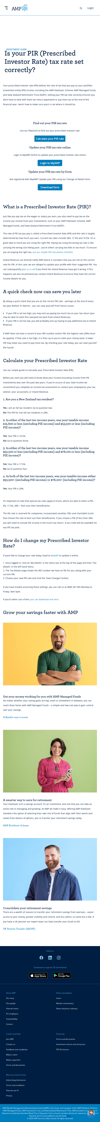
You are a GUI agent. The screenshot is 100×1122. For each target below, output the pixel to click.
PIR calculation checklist (60, 252)
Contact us (10, 1044)
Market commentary (65, 1003)
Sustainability (11, 1019)
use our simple (40, 252)
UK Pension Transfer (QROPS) (19, 928)
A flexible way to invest (15, 717)
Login (90, 8)
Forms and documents (15, 1065)
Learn (58, 998)
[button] (91, 1114)
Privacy (9, 1095)
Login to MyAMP (50, 163)
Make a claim (11, 1054)
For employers (12, 1013)
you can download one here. (44, 599)
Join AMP (10, 1039)
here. (69, 1116)
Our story (10, 998)
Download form (49, 187)
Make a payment (13, 1060)
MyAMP (54, 555)
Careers (9, 1024)
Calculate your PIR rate (50, 138)
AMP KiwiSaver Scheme (16, 825)
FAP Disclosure (62, 1049)
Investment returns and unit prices (70, 1044)
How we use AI (12, 1090)
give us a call (28, 269)
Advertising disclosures (16, 1080)
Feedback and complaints (17, 1049)
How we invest (12, 1008)
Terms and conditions (15, 1085)
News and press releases (67, 1008)
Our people (11, 1003)
